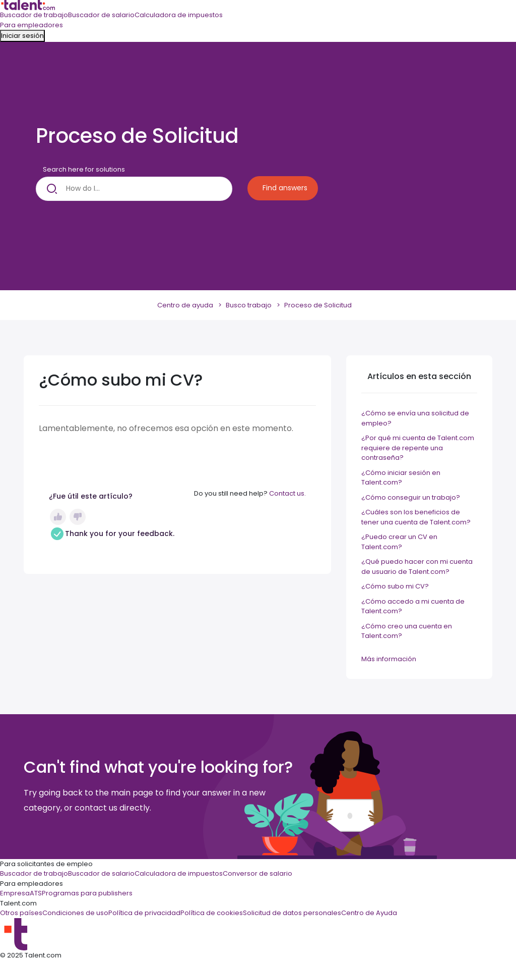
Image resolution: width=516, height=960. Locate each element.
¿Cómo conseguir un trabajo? (410, 497)
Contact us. (287, 493)
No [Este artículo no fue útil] (78, 517)
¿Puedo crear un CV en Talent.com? (399, 542)
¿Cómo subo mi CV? (395, 586)
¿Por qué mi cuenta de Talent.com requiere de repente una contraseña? (417, 447)
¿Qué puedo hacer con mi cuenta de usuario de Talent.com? (417, 566)
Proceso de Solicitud (318, 305)
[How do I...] (134, 189)
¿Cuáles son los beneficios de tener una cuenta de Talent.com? (416, 517)
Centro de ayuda (185, 305)
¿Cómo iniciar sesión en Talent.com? (400, 478)
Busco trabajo (249, 305)
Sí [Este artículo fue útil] (58, 517)
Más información (388, 659)
